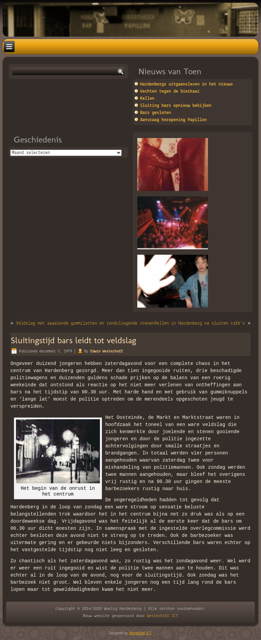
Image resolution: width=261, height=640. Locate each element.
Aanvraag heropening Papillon (173, 119)
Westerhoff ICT (162, 616)
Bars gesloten (155, 112)
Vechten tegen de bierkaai (169, 91)
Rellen (147, 98)
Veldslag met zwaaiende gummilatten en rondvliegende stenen (85, 323)
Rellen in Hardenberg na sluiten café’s (200, 323)
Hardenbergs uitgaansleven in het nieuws (186, 84)
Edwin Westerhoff (106, 351)
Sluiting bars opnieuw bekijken (175, 105)
